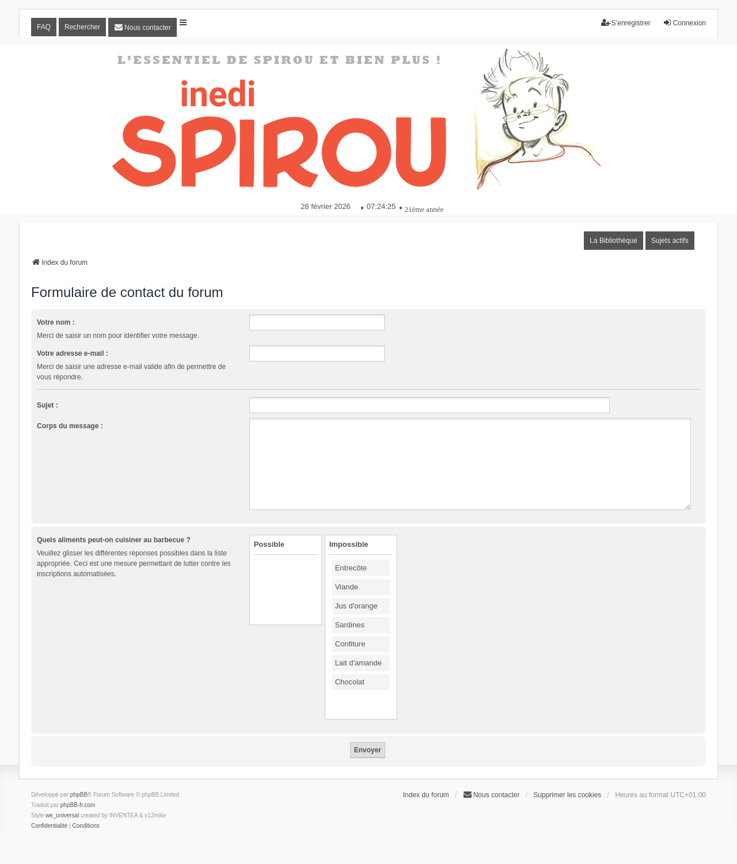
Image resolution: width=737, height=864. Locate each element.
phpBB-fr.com (78, 805)
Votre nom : (56, 322)
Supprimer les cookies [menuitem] (567, 795)
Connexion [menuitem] (684, 22)
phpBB (79, 794)
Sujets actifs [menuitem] (670, 241)
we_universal (62, 815)
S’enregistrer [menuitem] (626, 22)
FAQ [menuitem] (44, 27)
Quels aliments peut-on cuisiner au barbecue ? (114, 540)
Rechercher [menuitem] (82, 27)
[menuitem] (142, 27)
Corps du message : (70, 426)
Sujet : (47, 405)
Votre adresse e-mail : (72, 353)
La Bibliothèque (613, 241)
